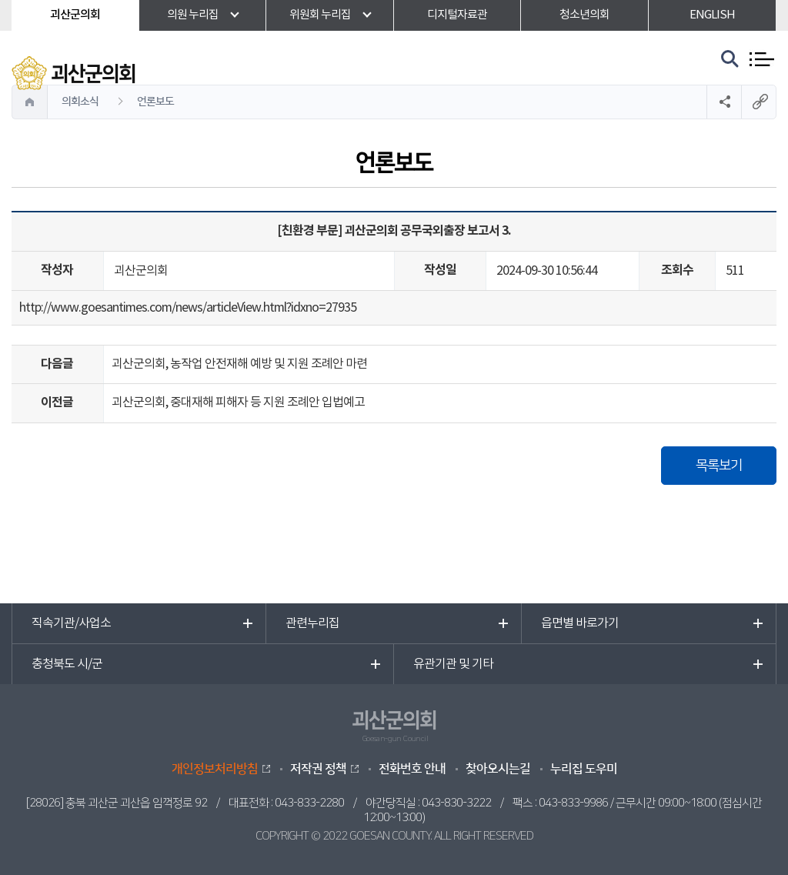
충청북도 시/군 (67, 664)
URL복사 (758, 102)
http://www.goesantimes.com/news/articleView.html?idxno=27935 (187, 308)
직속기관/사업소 (71, 623)
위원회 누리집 (320, 15)
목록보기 (719, 465)
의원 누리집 (193, 15)
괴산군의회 (75, 15)
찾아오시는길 (498, 769)
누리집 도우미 (583, 769)
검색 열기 (730, 59)
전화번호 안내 (412, 769)
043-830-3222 (456, 803)
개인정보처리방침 (215, 769)
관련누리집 (312, 623)
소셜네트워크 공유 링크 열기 (723, 102)
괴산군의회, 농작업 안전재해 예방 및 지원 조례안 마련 (239, 364)
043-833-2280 (309, 803)
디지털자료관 (457, 15)
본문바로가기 (0, 0)
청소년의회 (584, 15)
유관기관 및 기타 (453, 664)
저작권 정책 (318, 769)
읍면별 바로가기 (580, 623)
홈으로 (30, 102)
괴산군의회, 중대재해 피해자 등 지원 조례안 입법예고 (238, 402)
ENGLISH (712, 15)
